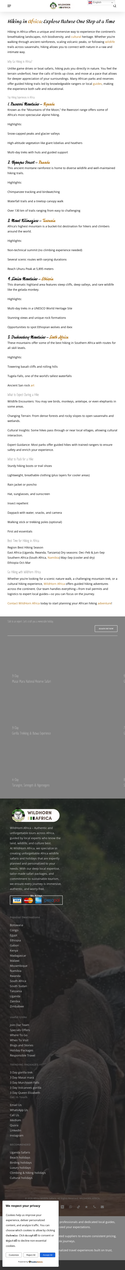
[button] (9, 5)
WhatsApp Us (19, 1110)
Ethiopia (47, 278)
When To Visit (19, 1040)
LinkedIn (15, 1130)
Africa (34, 21)
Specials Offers (20, 1030)
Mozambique (18, 966)
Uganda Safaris (20, 1152)
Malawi (14, 961)
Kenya (14, 950)
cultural (76, 37)
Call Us (14, 1115)
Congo (14, 930)
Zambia (15, 1001)
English (94, 2)
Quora (14, 1125)
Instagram (16, 1135)
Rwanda (44, 162)
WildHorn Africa (54, 584)
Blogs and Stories (21, 1045)
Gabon (14, 945)
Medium (15, 1120)
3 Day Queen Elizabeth (25, 1093)
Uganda (48, 104)
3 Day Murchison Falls (24, 1082)
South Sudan (18, 986)
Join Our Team (19, 1025)
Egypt (13, 935)
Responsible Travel (22, 1055)
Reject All (30, 1255)
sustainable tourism (45, 879)
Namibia (53, 557)
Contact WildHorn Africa (23, 603)
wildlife (110, 42)
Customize (14, 1255)
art (32, 385)
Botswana (16, 925)
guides (97, 84)
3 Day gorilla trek (21, 1072)
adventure (104, 603)
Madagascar (18, 955)
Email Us (16, 1105)
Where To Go (18, 1035)
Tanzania (48, 220)
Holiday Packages (21, 1050)
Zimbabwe (17, 1006)
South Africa (58, 337)
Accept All (47, 1255)
